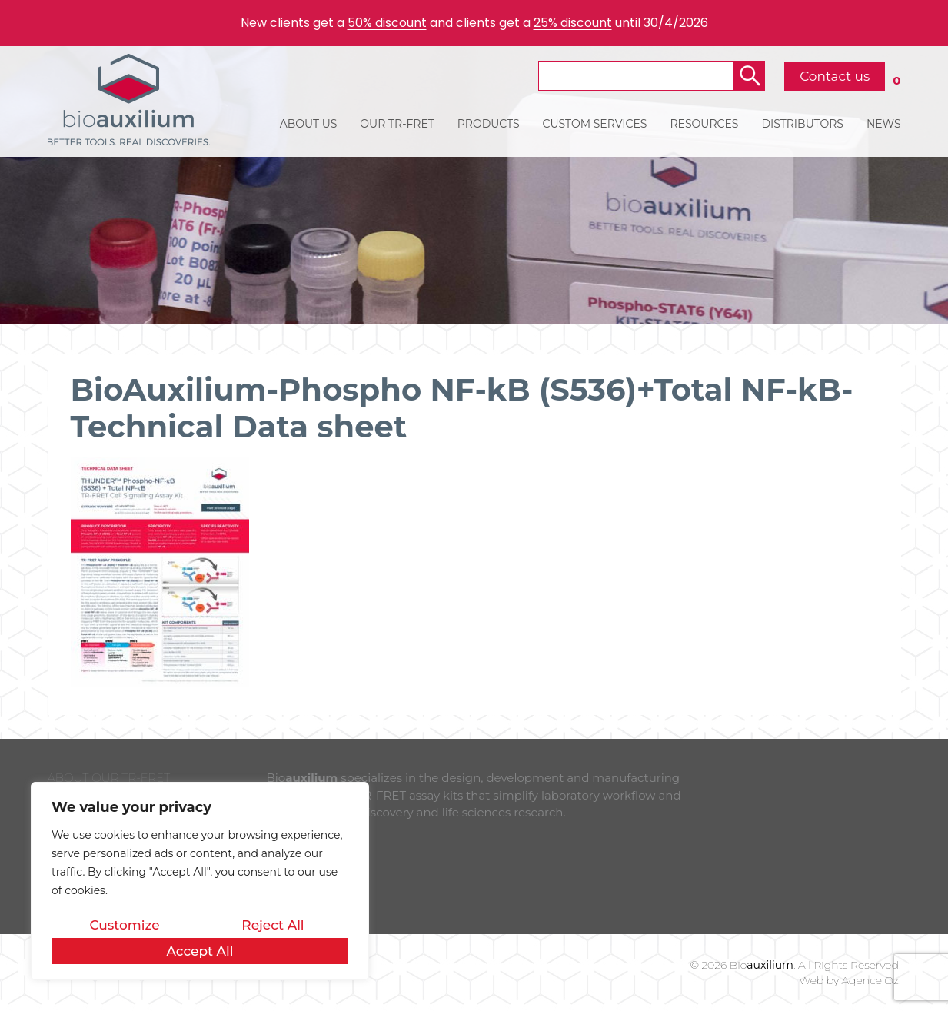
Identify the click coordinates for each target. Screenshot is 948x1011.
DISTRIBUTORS (802, 124)
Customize (124, 925)
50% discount (387, 23)
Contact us (835, 76)
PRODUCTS (488, 124)
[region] (200, 881)
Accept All (199, 951)
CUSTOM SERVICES (595, 124)
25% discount (573, 23)
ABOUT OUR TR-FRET (109, 777)
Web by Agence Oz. (849, 980)
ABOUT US (309, 124)
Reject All (272, 925)
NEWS (884, 124)
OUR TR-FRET (397, 124)
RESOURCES (704, 124)
